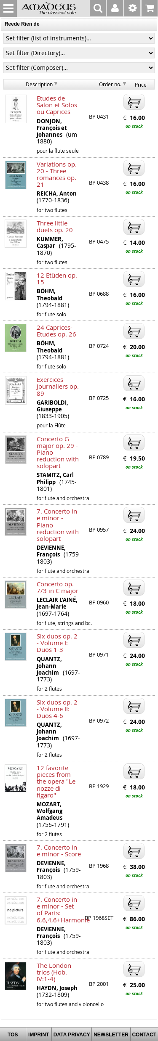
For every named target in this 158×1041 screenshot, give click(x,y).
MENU (8, 8)
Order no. (110, 84)
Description (39, 84)
